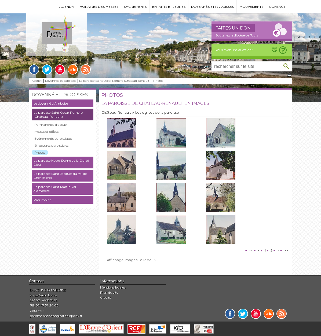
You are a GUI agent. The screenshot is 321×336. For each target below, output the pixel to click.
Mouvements (251, 7)
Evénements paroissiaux (53, 138)
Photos (39, 152)
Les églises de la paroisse (157, 112)
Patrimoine (42, 200)
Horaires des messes (99, 7)
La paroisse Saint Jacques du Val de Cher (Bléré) (60, 176)
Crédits (105, 298)
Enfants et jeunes (168, 7)
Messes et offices (46, 132)
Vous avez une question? (234, 50)
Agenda (66, 7)
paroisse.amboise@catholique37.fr (56, 316)
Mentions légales (112, 287)
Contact (277, 7)
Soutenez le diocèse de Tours (237, 35)
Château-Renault (116, 112)
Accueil (37, 81)
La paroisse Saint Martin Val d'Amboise (55, 189)
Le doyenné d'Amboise (51, 103)
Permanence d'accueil (51, 125)
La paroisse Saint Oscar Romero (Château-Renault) (114, 81)
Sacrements (135, 7)
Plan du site (109, 292)
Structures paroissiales (51, 145)
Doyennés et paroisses (212, 7)
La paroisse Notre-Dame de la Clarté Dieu (61, 162)
